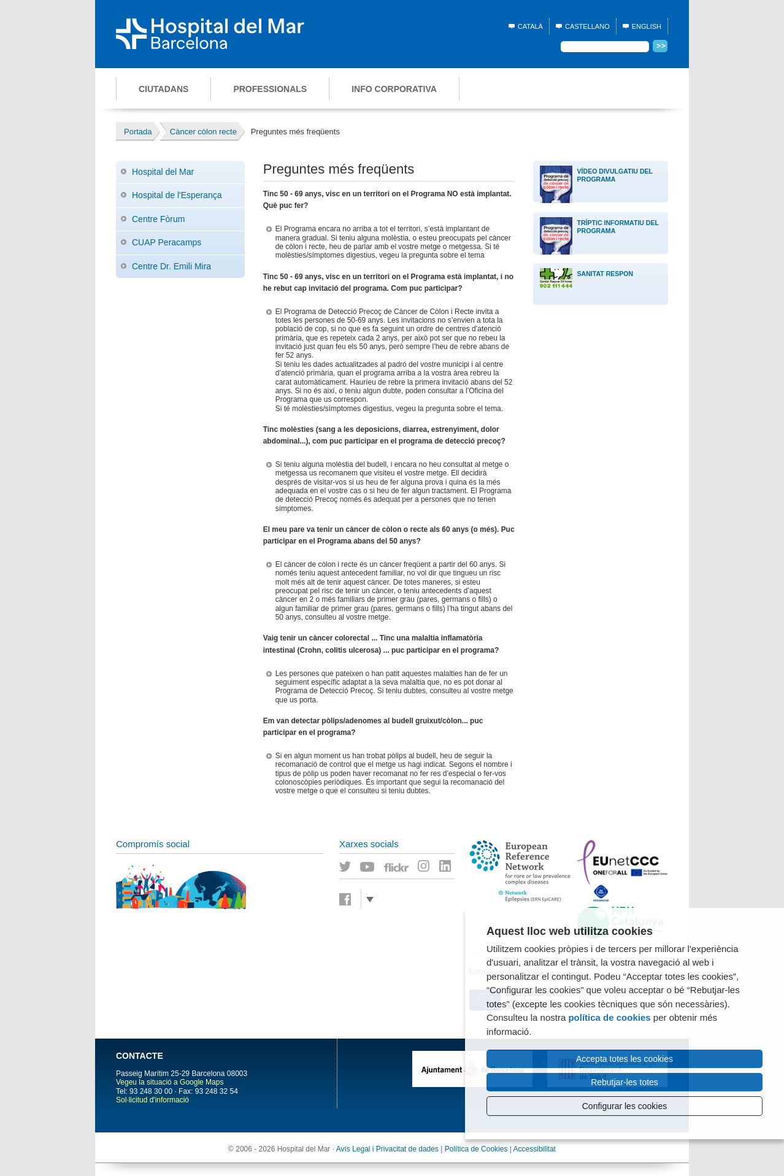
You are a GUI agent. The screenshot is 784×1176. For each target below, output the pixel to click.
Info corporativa (394, 89)
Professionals (270, 89)
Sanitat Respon (605, 273)
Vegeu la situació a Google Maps (169, 1082)
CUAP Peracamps (166, 242)
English (646, 26)
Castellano (587, 26)
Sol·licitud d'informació (152, 1100)
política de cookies (609, 1017)
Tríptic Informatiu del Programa (618, 226)
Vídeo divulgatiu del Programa (615, 175)
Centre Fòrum (158, 219)
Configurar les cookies (624, 1106)
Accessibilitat (534, 1149)
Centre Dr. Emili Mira (171, 266)
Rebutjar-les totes (624, 1082)
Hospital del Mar (163, 172)
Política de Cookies (476, 1149)
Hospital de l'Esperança (177, 195)
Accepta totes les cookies (624, 1059)
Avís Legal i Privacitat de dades (387, 1149)
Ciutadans (163, 89)
